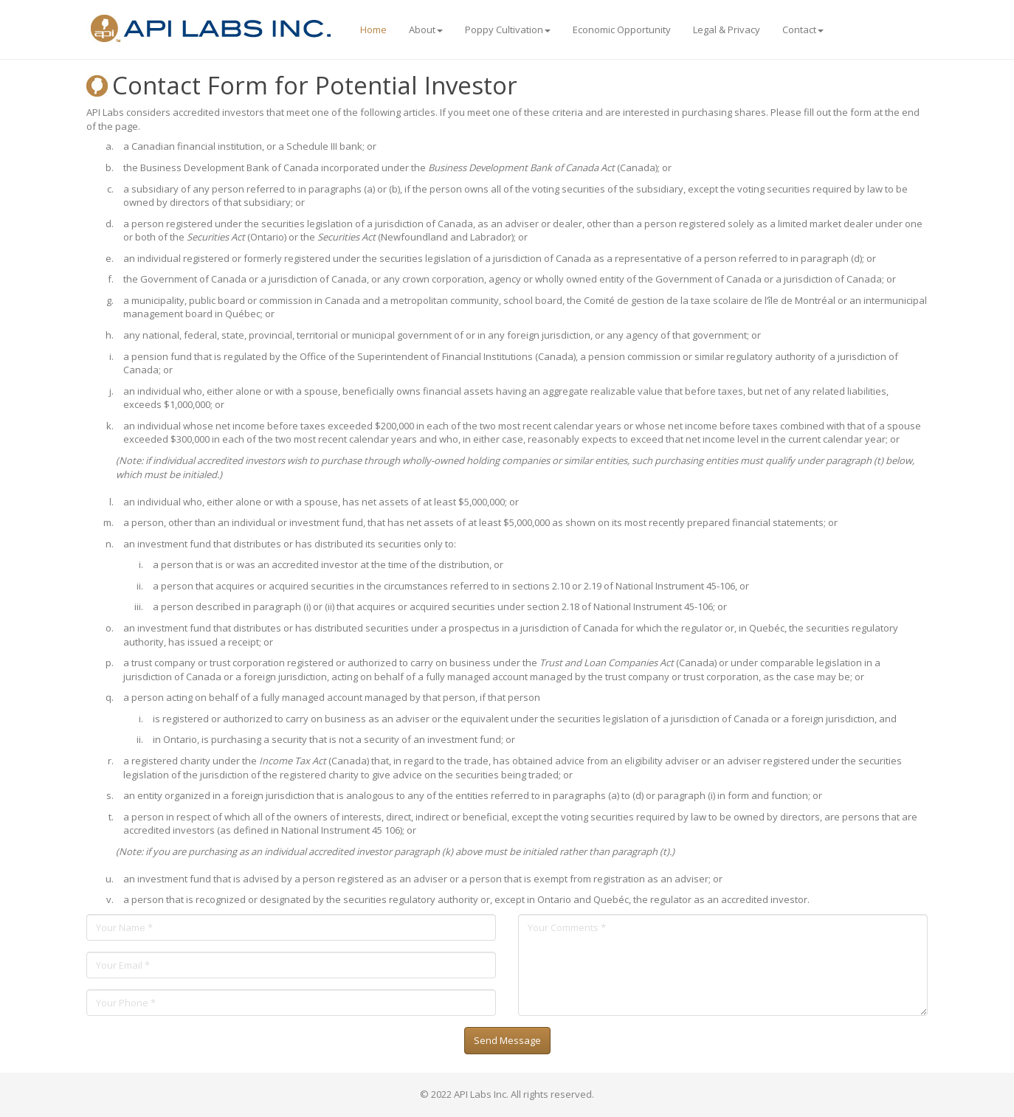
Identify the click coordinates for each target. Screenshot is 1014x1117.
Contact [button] (803, 29)
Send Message (507, 1040)
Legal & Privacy (726, 29)
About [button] (426, 29)
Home (373, 29)
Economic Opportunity (622, 29)
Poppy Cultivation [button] (508, 29)
